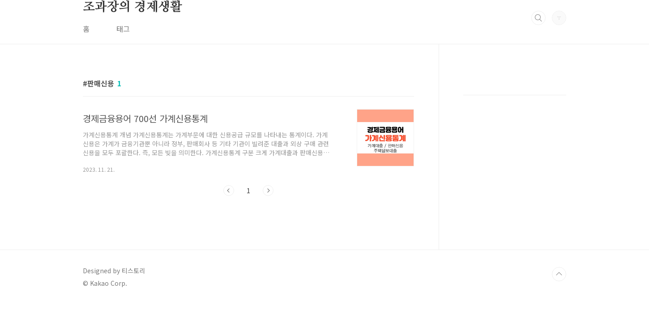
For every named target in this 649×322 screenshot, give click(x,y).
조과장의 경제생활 (132, 7)
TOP (559, 274)
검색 (538, 18)
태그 (123, 28)
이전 (228, 190)
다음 (268, 190)
